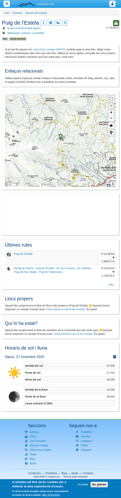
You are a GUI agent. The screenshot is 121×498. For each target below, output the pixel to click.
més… (112, 284)
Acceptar (83, 484)
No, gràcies (99, 484)
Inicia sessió (53, 309)
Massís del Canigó (36, 12)
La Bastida (38, 33)
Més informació (51, 494)
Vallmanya (13, 33)
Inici (7, 12)
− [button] (111, 118)
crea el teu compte (74, 309)
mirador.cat (53, 476)
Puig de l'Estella (23, 253)
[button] (111, 132)
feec (5, 38)
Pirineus (17, 12)
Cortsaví (25, 33)
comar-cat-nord (17, 38)
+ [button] (111, 113)
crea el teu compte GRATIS (49, 49)
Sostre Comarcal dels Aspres (24, 28)
